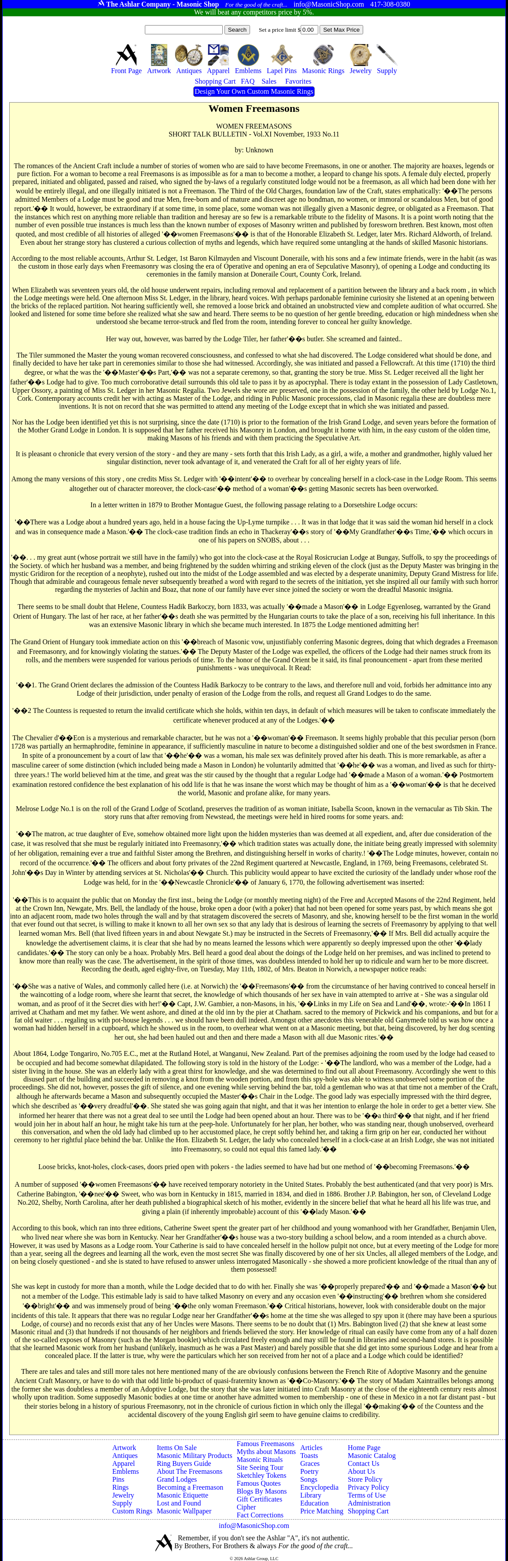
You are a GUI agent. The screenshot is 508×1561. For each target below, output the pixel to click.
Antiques (125, 1455)
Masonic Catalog (372, 1455)
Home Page (364, 1447)
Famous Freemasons (265, 1443)
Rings (120, 1487)
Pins (118, 1479)
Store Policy (365, 1479)
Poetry (309, 1471)
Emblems (125, 1471)
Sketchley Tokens (262, 1475)
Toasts (309, 1455)
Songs (308, 1479)
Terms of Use (367, 1495)
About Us (361, 1471)
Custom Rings (132, 1511)
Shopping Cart (368, 1511)
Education (314, 1503)
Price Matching (321, 1511)
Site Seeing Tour (260, 1467)
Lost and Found (179, 1503)
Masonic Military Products (194, 1455)
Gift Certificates (260, 1499)
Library (310, 1495)
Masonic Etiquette (182, 1495)
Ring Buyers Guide (184, 1463)
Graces (310, 1463)
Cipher (246, 1507)
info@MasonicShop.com (254, 1525)
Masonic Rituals (260, 1459)
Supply (122, 1503)
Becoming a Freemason (190, 1487)
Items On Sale (177, 1447)
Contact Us (363, 1463)
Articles (311, 1447)
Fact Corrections (260, 1515)
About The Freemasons (189, 1471)
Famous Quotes (259, 1483)
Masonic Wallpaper (184, 1511)
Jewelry (123, 1495)
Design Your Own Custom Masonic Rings (254, 91)
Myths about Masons (266, 1451)
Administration (369, 1503)
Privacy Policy (368, 1487)
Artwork (124, 1447)
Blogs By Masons (262, 1491)
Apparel (123, 1463)
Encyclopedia (319, 1487)
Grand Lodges (177, 1479)
